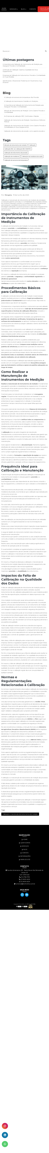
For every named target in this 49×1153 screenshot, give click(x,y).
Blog (23, 9)
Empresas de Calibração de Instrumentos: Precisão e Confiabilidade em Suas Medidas (24, 76)
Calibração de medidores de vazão (32, 156)
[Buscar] (46, 51)
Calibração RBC (9, 149)
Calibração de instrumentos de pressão (15, 152)
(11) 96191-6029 (24, 879)
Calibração (32, 145)
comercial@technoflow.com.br (24, 884)
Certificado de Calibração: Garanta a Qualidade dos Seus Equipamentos (20, 70)
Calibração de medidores (11, 156)
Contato (32, 9)
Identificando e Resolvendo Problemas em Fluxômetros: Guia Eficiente (22, 81)
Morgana (8, 195)
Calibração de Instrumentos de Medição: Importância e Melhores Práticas (24, 121)
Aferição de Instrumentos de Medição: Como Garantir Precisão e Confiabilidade (24, 111)
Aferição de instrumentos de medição (15, 145)
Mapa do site (25, 859)
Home (5, 20)
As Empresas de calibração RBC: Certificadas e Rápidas (21, 116)
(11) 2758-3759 (24, 877)
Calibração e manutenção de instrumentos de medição (20, 814)
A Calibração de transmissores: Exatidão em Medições (21, 101)
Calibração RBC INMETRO (23, 149)
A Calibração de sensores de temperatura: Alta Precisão (21, 97)
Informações (25, 856)
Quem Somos (4, 9)
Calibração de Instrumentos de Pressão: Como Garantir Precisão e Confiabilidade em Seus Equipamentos (25, 126)
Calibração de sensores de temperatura (16, 160)
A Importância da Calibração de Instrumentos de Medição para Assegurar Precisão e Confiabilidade (22, 65)
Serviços (13, 9)
